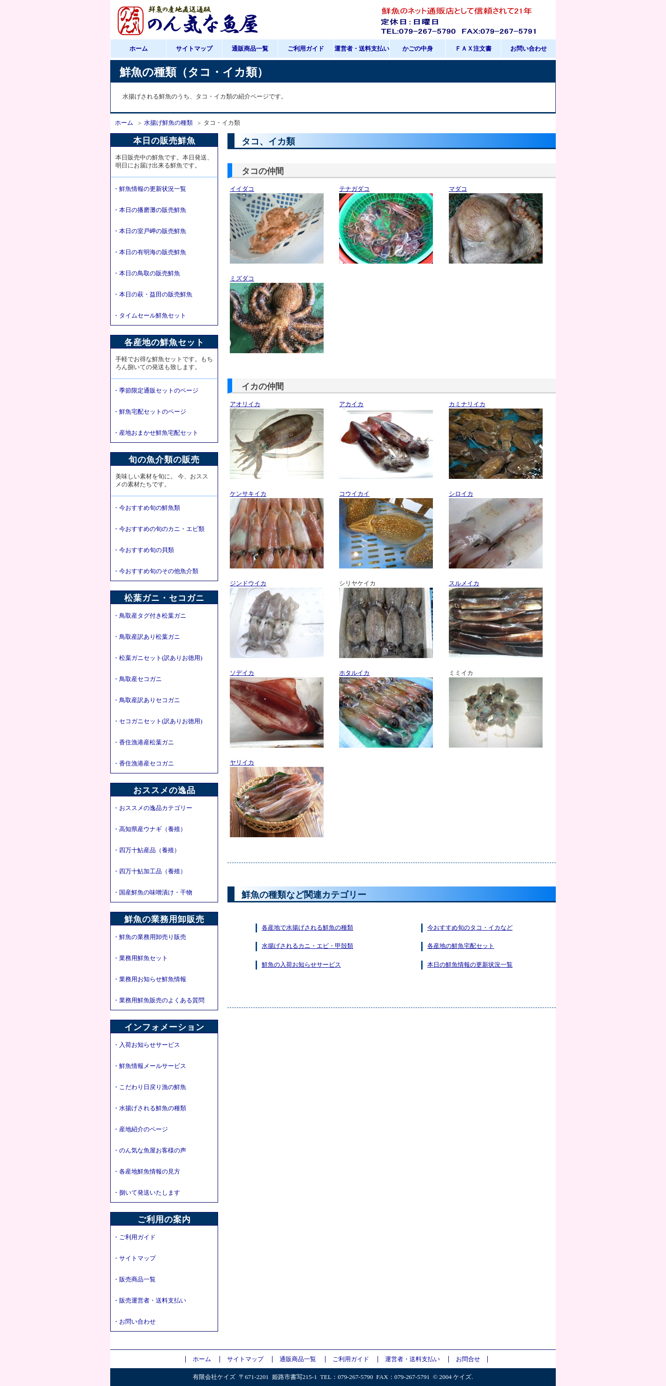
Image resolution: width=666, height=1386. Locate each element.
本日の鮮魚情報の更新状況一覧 (470, 965)
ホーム (138, 48)
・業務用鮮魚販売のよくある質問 (158, 1000)
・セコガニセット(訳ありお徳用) (158, 721)
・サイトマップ (134, 1258)
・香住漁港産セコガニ (143, 763)
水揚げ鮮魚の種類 (168, 123)
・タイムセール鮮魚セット (149, 315)
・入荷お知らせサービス (146, 1045)
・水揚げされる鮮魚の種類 (149, 1108)
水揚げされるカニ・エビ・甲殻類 (307, 946)
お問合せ (468, 1359)
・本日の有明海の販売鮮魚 (149, 252)
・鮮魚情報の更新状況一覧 (149, 189)
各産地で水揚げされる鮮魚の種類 (307, 927)
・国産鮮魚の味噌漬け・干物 (152, 892)
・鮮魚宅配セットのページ (149, 412)
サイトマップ (194, 48)
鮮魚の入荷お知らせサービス (301, 965)
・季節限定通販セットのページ (155, 390)
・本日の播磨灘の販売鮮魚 (149, 210)
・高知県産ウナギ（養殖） (149, 829)
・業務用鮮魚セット (140, 958)
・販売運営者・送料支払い (149, 1300)
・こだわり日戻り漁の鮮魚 (149, 1087)
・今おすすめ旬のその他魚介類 (155, 571)
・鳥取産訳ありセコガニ (146, 700)
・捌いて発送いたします (146, 1192)
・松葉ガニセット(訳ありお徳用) (158, 658)
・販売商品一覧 (134, 1279)
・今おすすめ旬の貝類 (143, 550)
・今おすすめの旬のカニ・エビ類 (158, 529)
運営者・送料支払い (361, 48)
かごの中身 (417, 48)
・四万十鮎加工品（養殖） (149, 871)
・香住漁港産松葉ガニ (143, 742)
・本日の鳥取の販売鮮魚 (146, 273)
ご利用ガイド (306, 48)
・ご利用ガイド (134, 1237)
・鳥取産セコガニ (137, 679)
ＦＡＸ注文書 (473, 48)
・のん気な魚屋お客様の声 (149, 1150)
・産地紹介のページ (140, 1129)
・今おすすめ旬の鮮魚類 (146, 508)
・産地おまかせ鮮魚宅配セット (155, 433)
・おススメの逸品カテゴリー (152, 808)
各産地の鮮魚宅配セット (460, 946)
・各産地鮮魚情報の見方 (146, 1171)
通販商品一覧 (250, 48)
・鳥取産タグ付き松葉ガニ (149, 616)
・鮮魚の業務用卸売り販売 (149, 937)
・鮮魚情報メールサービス (149, 1066)
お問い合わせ (528, 48)
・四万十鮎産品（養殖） (146, 850)
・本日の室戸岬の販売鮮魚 (149, 231)
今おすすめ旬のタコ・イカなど (470, 927)
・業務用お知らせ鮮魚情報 (149, 979)
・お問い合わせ (134, 1321)
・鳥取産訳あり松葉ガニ (146, 637)
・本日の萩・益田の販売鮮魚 (152, 294)
